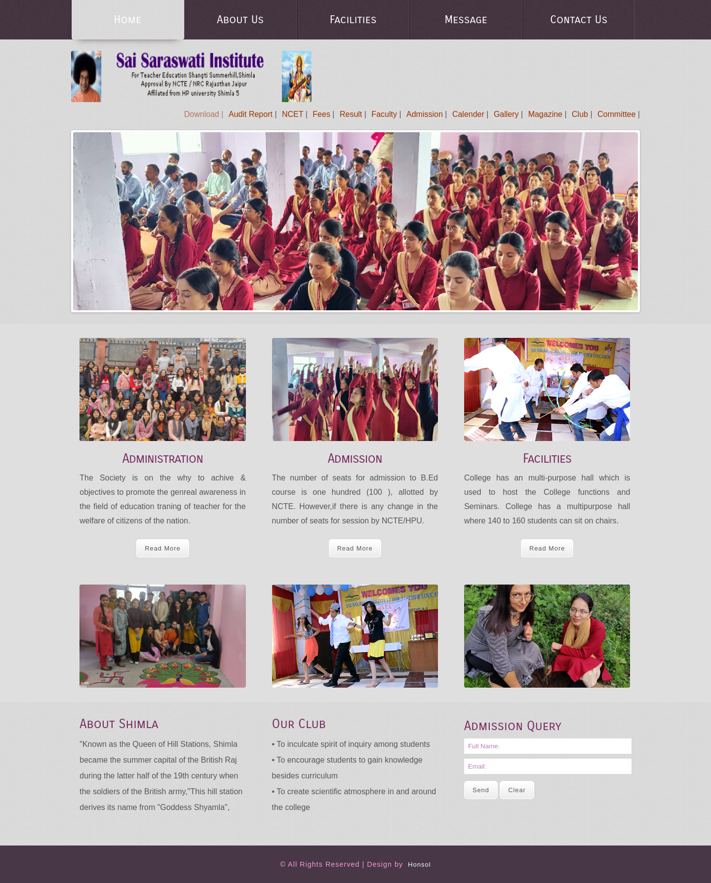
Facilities (353, 19)
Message (465, 19)
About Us (240, 19)
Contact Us (578, 19)
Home (127, 19)
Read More (162, 548)
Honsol (419, 864)
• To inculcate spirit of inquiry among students (351, 744)
